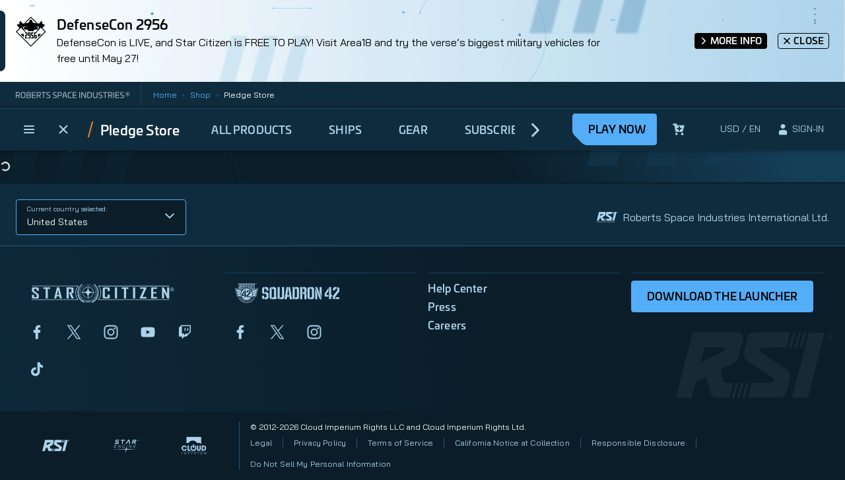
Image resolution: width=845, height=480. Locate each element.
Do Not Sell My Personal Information (320, 464)
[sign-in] (800, 129)
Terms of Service (400, 443)
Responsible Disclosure (639, 443)
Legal (261, 443)
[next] (536, 130)
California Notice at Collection (512, 443)
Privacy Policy (320, 443)
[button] (101, 217)
